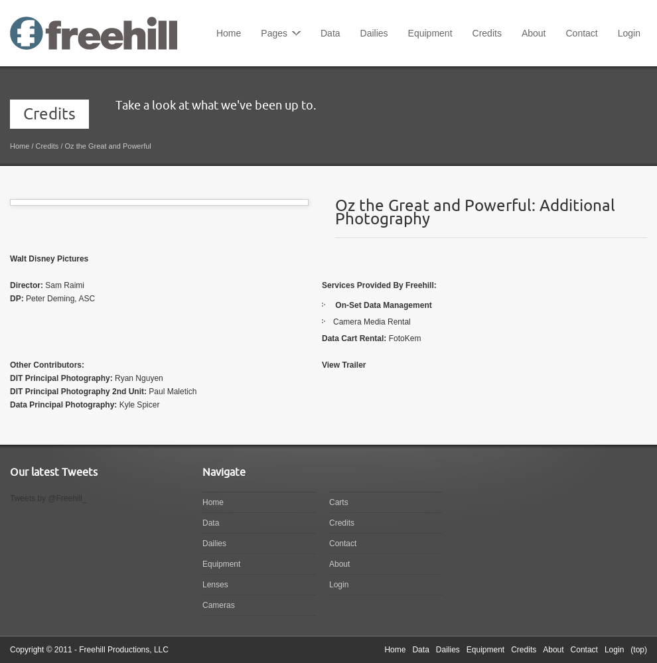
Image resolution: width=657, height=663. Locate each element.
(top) (638, 649)
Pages (274, 33)
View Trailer (344, 365)
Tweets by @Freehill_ (48, 498)
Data (330, 33)
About (534, 33)
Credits (487, 33)
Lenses (215, 584)
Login (629, 33)
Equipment (430, 33)
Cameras (218, 605)
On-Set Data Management (383, 305)
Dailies (374, 33)
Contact (581, 33)
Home (228, 33)
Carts (338, 502)
